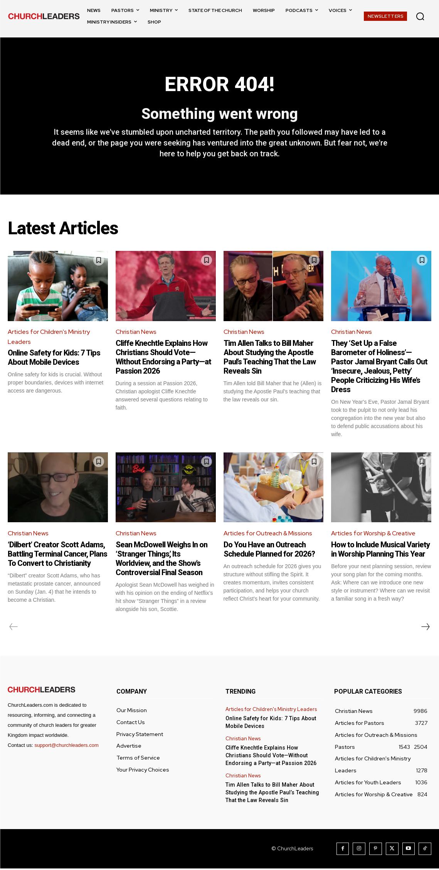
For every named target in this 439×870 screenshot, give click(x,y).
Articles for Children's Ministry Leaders (49, 338)
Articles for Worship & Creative (374, 535)
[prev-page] (14, 628)
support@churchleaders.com (66, 747)
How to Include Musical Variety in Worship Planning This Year (380, 551)
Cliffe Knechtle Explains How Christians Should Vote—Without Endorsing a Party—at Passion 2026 (163, 358)
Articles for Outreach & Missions (269, 535)
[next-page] (425, 628)
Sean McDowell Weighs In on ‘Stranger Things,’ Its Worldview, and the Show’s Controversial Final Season (161, 560)
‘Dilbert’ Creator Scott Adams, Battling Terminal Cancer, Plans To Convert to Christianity (57, 555)
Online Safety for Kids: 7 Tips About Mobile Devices (54, 359)
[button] (420, 16)
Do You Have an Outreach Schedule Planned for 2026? (269, 551)
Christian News (136, 333)
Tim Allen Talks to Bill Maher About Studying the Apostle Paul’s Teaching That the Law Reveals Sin (270, 358)
